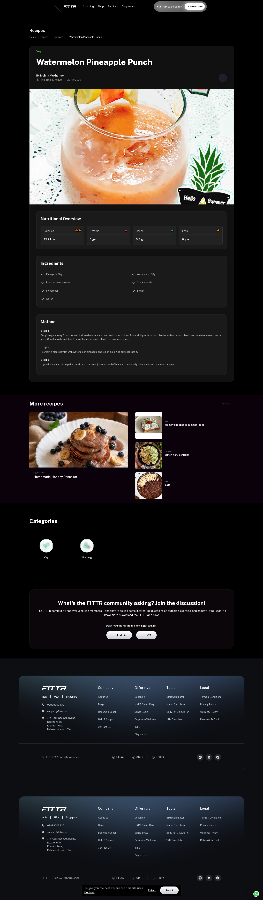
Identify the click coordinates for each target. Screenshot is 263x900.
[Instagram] (200, 817)
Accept (169, 890)
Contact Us (104, 787)
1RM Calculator (174, 779)
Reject (152, 890)
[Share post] (223, 78)
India (44, 756)
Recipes (58, 37)
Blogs (101, 764)
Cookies (89, 892)
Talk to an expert (172, 6)
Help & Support (106, 779)
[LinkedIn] (209, 817)
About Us (103, 757)
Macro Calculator (176, 764)
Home (32, 37)
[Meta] (217, 817)
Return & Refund (209, 779)
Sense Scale (141, 772)
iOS (146, 695)
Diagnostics (141, 794)
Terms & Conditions (210, 757)
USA (56, 756)
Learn (45, 37)
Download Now (195, 6)
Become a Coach (107, 772)
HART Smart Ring (144, 764)
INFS (137, 787)
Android (119, 695)
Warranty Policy (208, 772)
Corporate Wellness (145, 779)
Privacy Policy (208, 764)
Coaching (139, 757)
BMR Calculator (175, 757)
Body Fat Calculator (177, 772)
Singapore (71, 756)
